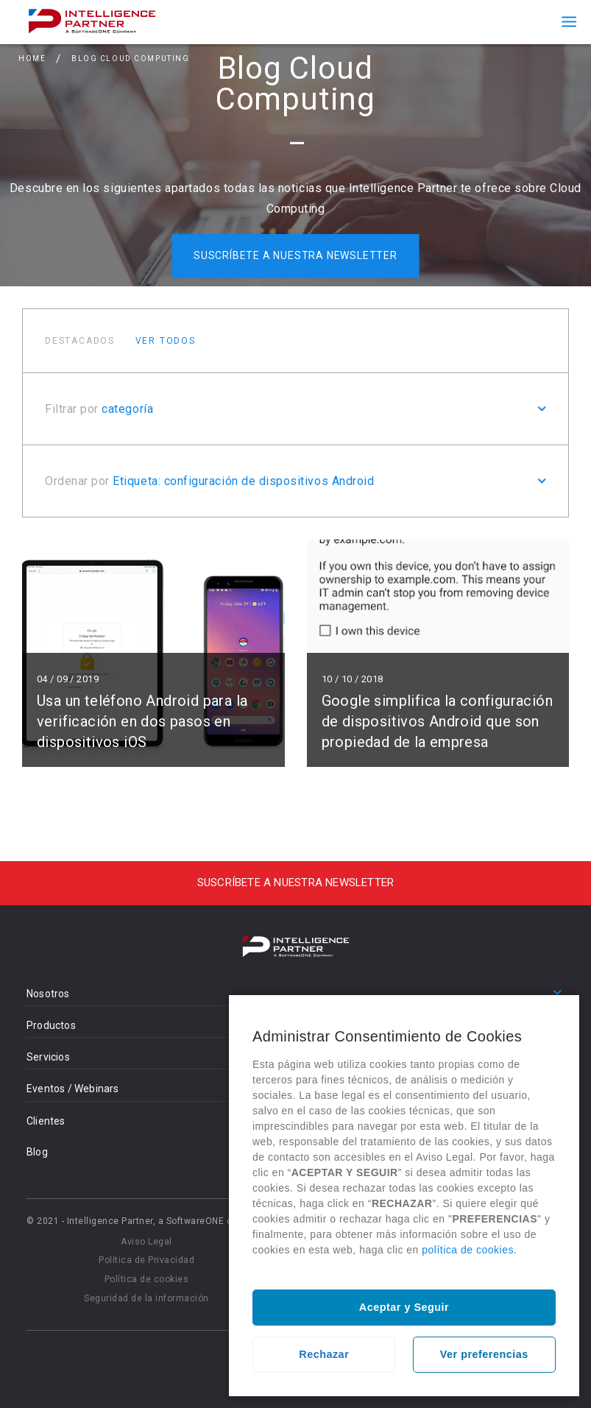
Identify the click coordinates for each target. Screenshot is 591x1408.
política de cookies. (469, 1250)
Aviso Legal (146, 1242)
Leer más (153, 653)
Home (32, 61)
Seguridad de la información (146, 1298)
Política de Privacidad (146, 1260)
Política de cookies (147, 1279)
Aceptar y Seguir (404, 1307)
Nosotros (48, 994)
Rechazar (324, 1354)
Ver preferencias (484, 1354)
